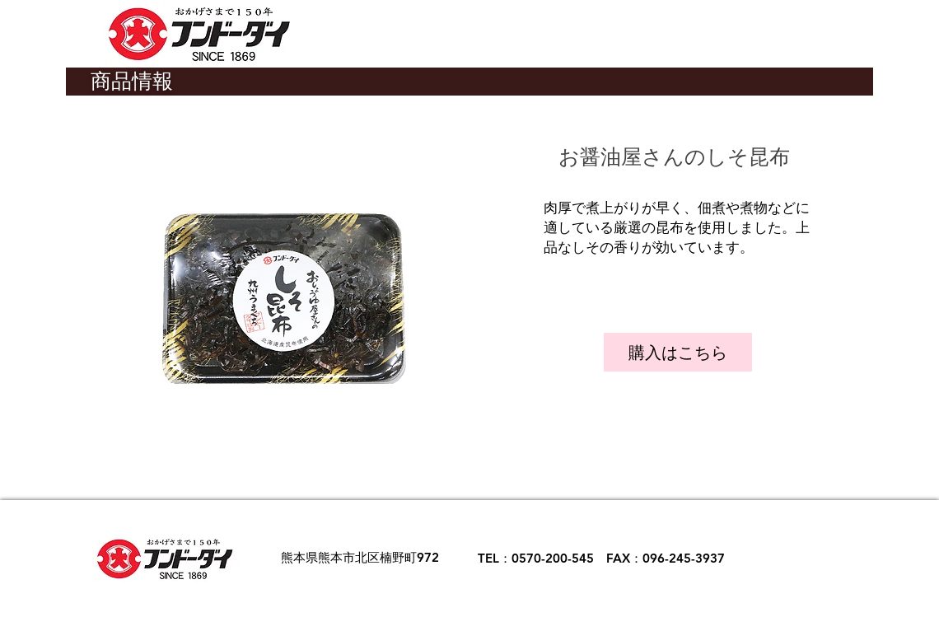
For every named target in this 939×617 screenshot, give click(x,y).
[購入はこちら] (678, 352)
